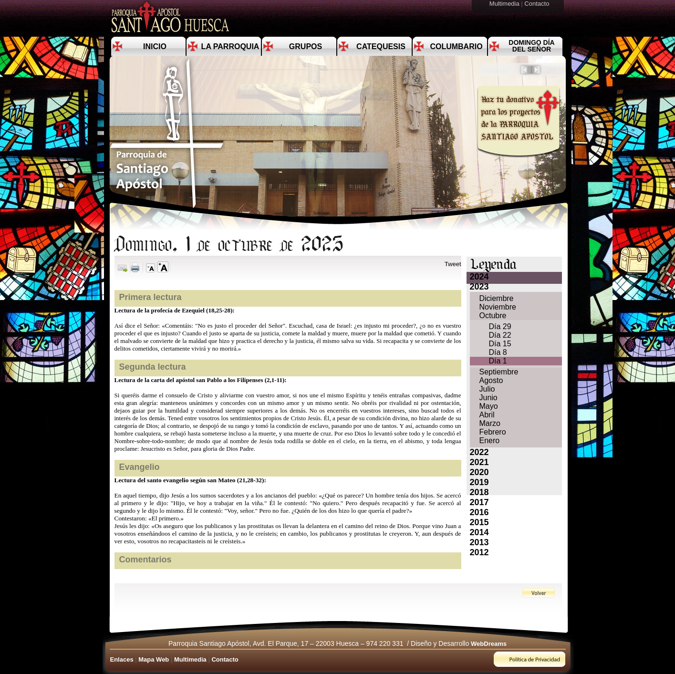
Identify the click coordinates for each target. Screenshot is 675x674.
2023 (479, 286)
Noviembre (497, 307)
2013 (479, 542)
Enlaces (122, 659)
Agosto (491, 380)
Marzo (489, 423)
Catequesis (380, 46)
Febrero (492, 432)
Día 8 (498, 352)
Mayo (488, 406)
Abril (487, 415)
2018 (479, 492)
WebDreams (489, 643)
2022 (479, 452)
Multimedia (505, 3)
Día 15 (500, 344)
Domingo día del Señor (531, 46)
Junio (488, 398)
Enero (489, 440)
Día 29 (500, 326)
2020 (479, 472)
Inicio (154, 46)
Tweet (453, 264)
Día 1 (498, 361)
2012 (479, 552)
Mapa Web (153, 659)
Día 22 (500, 335)
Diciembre (496, 298)
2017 (479, 502)
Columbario (456, 46)
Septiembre (499, 372)
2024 (479, 276)
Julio (487, 389)
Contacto (537, 3)
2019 (479, 482)
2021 (479, 462)
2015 (479, 522)
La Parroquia (230, 46)
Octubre (493, 315)
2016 (479, 512)
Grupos (305, 46)
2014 (479, 532)
